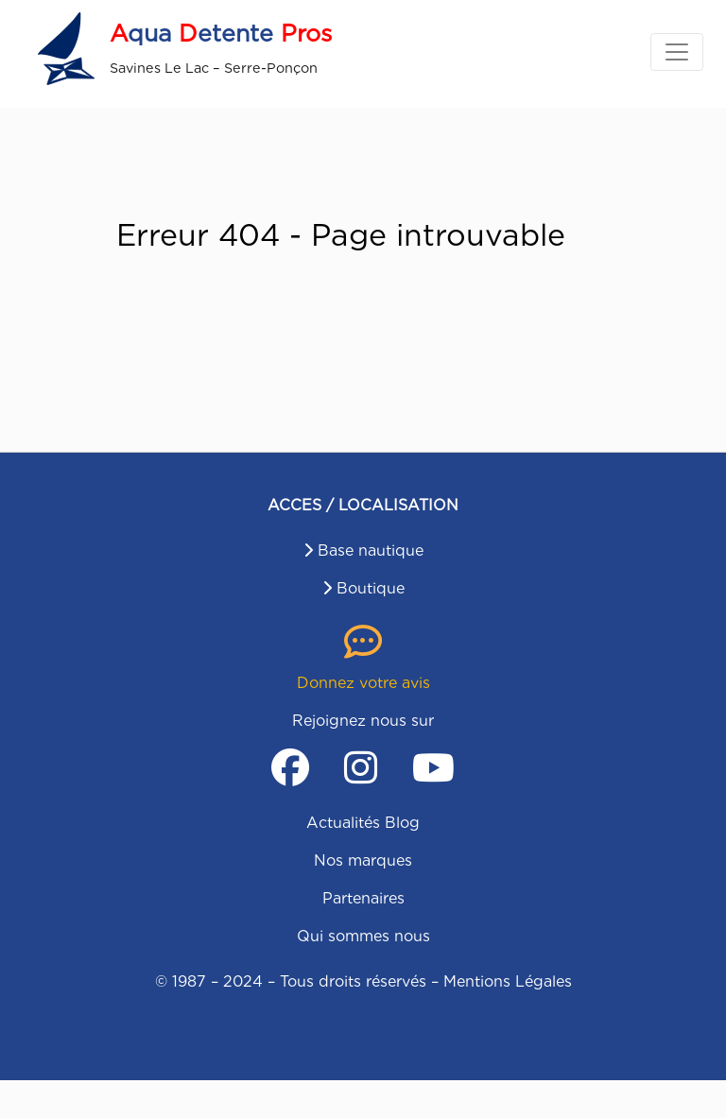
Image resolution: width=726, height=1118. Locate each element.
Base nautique (371, 550)
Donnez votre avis (363, 683)
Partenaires (363, 898)
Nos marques (363, 860)
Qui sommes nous (363, 936)
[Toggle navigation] (676, 52)
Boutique (371, 588)
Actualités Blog (363, 823)
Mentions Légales (507, 981)
